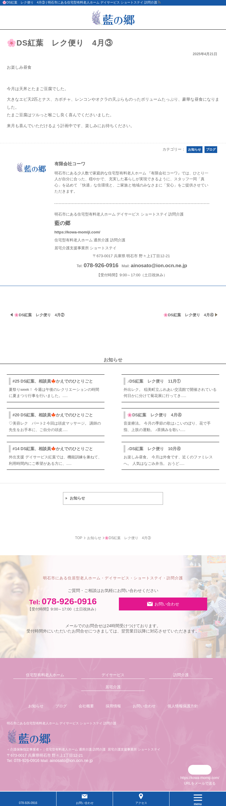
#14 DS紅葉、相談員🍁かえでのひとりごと (53, 448)
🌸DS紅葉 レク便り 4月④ (154, 415)
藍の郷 (62, 223)
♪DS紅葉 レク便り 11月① (154, 381)
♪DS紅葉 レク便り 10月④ (154, 448)
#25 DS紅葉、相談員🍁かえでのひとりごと (53, 381)
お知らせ (77, 498)
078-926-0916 (63, 604)
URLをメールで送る (200, 783)
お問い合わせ (166, 604)
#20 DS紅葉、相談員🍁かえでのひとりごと (53, 415)
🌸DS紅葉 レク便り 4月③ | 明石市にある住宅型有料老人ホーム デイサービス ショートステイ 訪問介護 (79, 2)
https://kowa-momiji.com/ (77, 232)
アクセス (141, 803)
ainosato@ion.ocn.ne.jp (159, 265)
